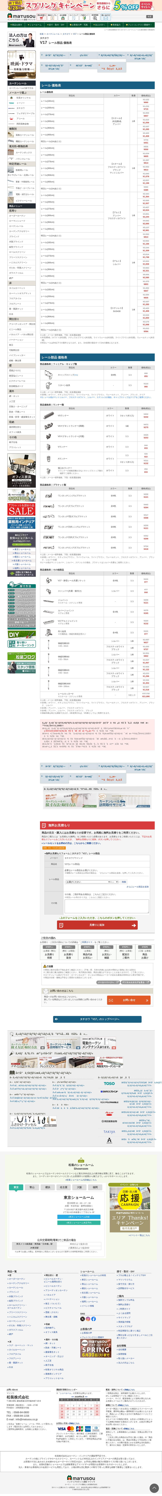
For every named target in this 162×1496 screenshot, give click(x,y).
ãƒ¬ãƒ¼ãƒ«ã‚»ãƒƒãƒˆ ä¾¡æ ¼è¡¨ (140, 57)
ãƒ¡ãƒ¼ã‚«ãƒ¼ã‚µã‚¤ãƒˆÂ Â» (139, 1088)
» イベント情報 (87, 1308)
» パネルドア (50, 1297)
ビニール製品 (15, 329)
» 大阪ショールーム (89, 1299)
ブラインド (14, 236)
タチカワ (16, 108)
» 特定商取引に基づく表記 (129, 1333)
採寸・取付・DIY (55, 24)
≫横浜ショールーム (22, 557)
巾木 (11, 314)
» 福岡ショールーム (89, 1303)
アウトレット (15, 447)
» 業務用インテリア (53, 1376)
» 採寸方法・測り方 (126, 1286)
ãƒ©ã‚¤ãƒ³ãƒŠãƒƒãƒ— (111, 55)
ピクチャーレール (20, 200)
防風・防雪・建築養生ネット (22, 417)
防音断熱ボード (16, 386)
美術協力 (116, 25)
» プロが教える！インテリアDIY (131, 1277)
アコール (16, 118)
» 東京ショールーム (89, 1282)
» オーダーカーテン (16, 1281)
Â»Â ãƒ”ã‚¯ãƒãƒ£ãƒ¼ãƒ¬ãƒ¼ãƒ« (68, 1087)
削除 (124, 882)
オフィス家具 (15, 432)
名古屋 (63, 1189)
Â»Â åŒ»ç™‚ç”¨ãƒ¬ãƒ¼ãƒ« (22, 1103)
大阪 (79, 1189)
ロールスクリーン (17, 252)
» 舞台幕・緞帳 (51, 1319)
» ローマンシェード (16, 1323)
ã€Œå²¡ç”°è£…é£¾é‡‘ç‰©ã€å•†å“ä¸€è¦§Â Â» (137, 1123)
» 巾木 (10, 1369)
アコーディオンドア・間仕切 (22, 324)
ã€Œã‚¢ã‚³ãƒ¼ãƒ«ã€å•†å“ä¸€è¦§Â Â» (138, 1114)
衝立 (11, 345)
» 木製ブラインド (15, 1298)
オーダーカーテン (17, 216)
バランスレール (19, 158)
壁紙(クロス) (15, 370)
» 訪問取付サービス (126, 1290)
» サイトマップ (124, 1320)
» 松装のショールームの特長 (93, 1277)
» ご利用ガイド (124, 1311)
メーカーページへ (108, 984)
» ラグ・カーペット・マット (20, 1347)
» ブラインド (13, 1294)
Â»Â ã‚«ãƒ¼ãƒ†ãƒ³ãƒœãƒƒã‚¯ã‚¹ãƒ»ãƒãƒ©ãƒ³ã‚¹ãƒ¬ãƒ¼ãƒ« (81, 1101)
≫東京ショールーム (22, 549)
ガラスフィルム (16, 273)
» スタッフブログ (125, 1328)
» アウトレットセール (54, 1380)
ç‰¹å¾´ (78, 55)
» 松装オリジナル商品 (54, 1371)
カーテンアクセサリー (19, 231)
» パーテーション (52, 1301)
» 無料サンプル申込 (126, 1302)
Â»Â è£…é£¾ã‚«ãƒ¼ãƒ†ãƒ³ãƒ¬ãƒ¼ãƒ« (28, 1087)
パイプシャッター (17, 355)
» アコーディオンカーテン (56, 1292)
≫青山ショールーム (22, 553)
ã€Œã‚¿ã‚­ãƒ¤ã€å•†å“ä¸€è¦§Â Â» (137, 1133)
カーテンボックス (20, 152)
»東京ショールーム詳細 (78, 1219)
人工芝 (12, 401)
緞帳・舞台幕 (15, 360)
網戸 (11, 278)
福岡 (95, 1189)
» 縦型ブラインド (15, 1303)
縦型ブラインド (16, 247)
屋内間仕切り (15, 427)
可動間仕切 (14, 350)
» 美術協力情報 (124, 1324)
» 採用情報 (121, 1356)
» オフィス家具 (51, 1334)
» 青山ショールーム (89, 1286)
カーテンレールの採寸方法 (21, 88)
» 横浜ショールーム (89, 1290)
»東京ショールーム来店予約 (78, 1225)
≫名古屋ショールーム (21, 560)
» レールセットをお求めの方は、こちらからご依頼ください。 (72, 843)
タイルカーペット (17, 288)
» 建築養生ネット (52, 1354)
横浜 (47, 1189)
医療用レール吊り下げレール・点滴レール (21, 171)
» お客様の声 (86, 1335)
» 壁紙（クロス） (52, 1314)
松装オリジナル (19, 97)
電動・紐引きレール (21, 194)
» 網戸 (10, 1336)
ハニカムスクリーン (18, 262)
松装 (42, 34)
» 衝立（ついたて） (53, 1305)
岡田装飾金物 (18, 123)
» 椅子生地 (49, 1367)
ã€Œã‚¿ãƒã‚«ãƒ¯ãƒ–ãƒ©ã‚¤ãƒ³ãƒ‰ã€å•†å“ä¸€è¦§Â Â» (137, 1094)
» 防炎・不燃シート (53, 1350)
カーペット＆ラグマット (20, 293)
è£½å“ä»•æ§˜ (80, 65)
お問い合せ (129, 1002)
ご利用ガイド (86, 944)
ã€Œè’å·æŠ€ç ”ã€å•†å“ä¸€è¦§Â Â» (138, 1141)
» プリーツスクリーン (17, 1314)
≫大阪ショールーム (22, 564)
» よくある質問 (124, 1315)
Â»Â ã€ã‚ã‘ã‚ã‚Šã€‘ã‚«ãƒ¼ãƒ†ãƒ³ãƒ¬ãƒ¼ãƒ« (76, 1110)
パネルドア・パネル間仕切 (21, 334)
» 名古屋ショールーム (90, 1295)
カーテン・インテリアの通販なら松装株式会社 (81, 1486)
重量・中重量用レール (21, 181)
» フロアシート (14, 1360)
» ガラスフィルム (15, 1332)
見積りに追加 (112, 926)
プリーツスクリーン (18, 257)
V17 (74, 34)
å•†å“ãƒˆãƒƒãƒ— (53, 55)
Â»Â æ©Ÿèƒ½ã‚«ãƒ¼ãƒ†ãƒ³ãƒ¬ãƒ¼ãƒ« (28, 1091)
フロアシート (15, 304)
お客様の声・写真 (79, 25)
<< (72, 1399)
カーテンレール (18, 83)
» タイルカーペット (16, 1352)
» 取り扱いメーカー (126, 1360)
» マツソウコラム (125, 1282)
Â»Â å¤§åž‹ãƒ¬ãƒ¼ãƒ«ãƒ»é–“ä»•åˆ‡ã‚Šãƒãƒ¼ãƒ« (33, 1100)
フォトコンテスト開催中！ (139, 25)
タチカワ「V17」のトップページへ (87, 1020)
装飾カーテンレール (21, 134)
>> (86, 1399)
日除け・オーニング (18, 406)
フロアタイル (15, 298)
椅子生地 (13, 442)
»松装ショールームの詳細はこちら (81, 1182)
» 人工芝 (48, 1363)
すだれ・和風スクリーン (20, 268)
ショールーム (34, 24)
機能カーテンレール (21, 141)
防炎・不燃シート (17, 412)
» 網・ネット (50, 1345)
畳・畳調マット (16, 309)
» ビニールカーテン (53, 1288)
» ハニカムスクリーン (17, 1319)
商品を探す (16, 24)
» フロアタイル (14, 1356)
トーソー (16, 103)
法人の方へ (99, 24)
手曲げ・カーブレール (21, 187)
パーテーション (16, 340)
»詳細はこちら (123, 1407)
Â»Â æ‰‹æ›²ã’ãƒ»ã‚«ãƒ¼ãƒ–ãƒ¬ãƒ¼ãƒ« (72, 1094)
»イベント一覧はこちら (139, 1237)
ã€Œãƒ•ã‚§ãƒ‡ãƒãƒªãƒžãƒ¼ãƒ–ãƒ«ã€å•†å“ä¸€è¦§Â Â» (138, 1104)
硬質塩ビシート (16, 376)
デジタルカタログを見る (135, 984)
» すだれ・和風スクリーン (19, 1327)
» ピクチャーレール (53, 1310)
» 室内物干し (50, 1330)
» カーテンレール (15, 1290)
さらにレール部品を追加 (137, 887)
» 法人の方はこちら (126, 1365)
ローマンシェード (17, 221)
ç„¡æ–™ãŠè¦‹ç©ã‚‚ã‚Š (110, 67)
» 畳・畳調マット (15, 1365)
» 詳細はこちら (74, 1425)
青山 (31, 1189)
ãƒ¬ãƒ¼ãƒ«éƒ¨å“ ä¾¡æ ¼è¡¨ (53, 67)
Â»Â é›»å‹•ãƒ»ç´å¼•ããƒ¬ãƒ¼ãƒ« (70, 1098)
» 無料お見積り (124, 1306)
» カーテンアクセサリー (18, 1285)
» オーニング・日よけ (54, 1358)
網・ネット (14, 396)
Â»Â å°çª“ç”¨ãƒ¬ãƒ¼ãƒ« (64, 1091)
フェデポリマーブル (21, 113)
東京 (16, 1189)
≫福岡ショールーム (22, 568)
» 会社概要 (121, 1352)
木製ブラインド (16, 241)
